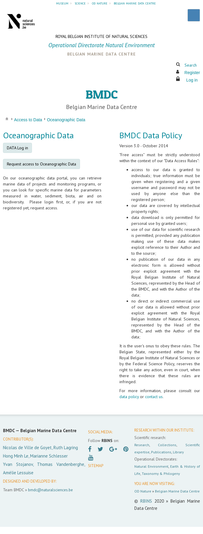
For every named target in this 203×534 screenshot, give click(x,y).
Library (178, 452)
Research (141, 445)
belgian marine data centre (135, 3)
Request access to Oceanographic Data (41, 164)
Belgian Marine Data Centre (177, 491)
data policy (129, 396)
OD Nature (142, 491)
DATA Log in (17, 148)
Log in (192, 80)
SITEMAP (95, 465)
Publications (161, 452)
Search (190, 65)
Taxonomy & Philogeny (161, 473)
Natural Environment (151, 466)
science (80, 3)
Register (192, 72)
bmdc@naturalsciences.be (50, 489)
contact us (154, 396)
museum (62, 3)
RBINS (146, 501)
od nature (99, 3)
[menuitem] (6, 118)
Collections (167, 445)
